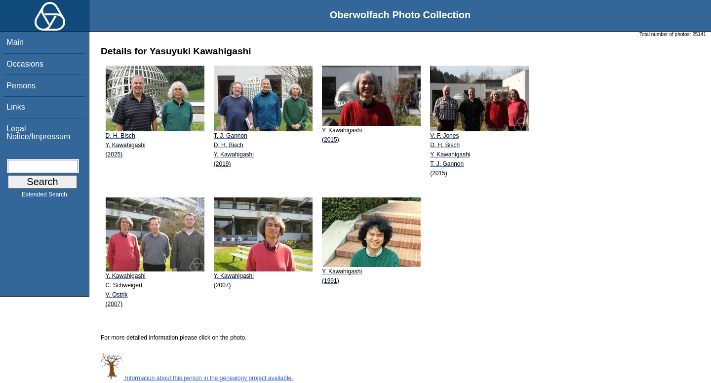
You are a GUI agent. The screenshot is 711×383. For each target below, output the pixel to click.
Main (15, 42)
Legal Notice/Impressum (38, 132)
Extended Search (44, 196)
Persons (21, 85)
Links (15, 107)
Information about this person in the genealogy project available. (197, 378)
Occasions (24, 64)
